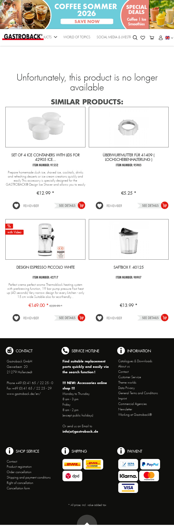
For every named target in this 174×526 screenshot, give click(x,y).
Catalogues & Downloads (135, 361)
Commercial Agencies (132, 404)
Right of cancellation (20, 483)
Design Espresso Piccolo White (45, 267)
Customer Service (129, 377)
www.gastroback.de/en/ (24, 394)
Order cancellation (19, 472)
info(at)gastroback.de (80, 431)
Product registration (19, 467)
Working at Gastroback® (135, 415)
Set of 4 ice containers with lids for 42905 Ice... (45, 157)
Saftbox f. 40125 (129, 267)
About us (124, 366)
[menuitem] (46, 38)
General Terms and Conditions (138, 393)
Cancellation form (18, 488)
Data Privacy (126, 388)
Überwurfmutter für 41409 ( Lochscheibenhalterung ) (128, 157)
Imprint (122, 398)
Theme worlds (127, 382)
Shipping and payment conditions (29, 477)
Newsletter (125, 409)
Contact (123, 372)
